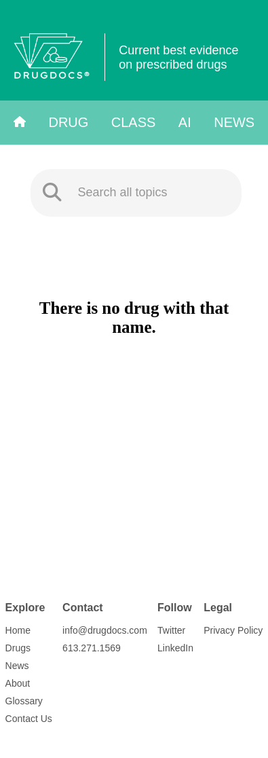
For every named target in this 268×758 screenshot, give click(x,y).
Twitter (171, 630)
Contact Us (28, 718)
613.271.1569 (91, 648)
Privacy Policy (233, 630)
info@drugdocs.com (104, 630)
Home (18, 630)
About (18, 683)
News (234, 122)
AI (184, 122)
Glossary (24, 701)
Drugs (18, 648)
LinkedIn (175, 648)
